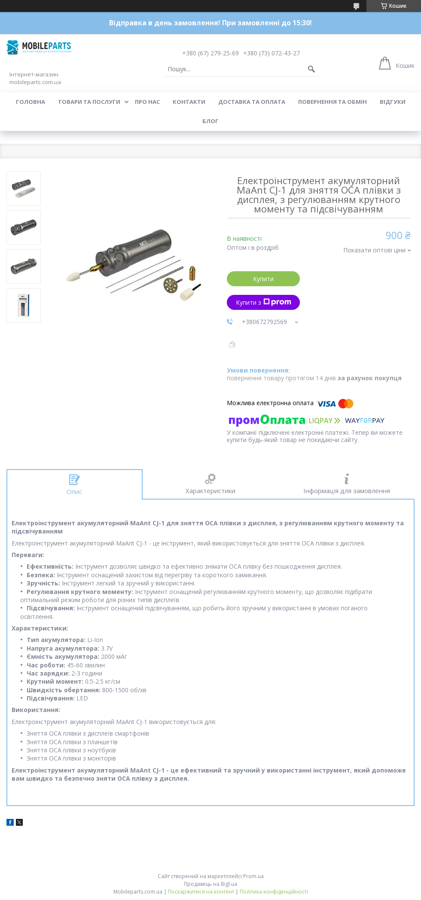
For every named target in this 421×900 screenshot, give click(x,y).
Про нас (147, 102)
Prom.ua (253, 876)
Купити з (263, 302)
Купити (263, 279)
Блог (210, 121)
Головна (30, 102)
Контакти (189, 102)
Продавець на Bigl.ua (210, 884)
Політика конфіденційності (274, 891)
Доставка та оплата (251, 102)
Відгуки (393, 102)
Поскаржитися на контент (201, 891)
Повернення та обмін (332, 102)
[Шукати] (311, 69)
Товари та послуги (89, 102)
